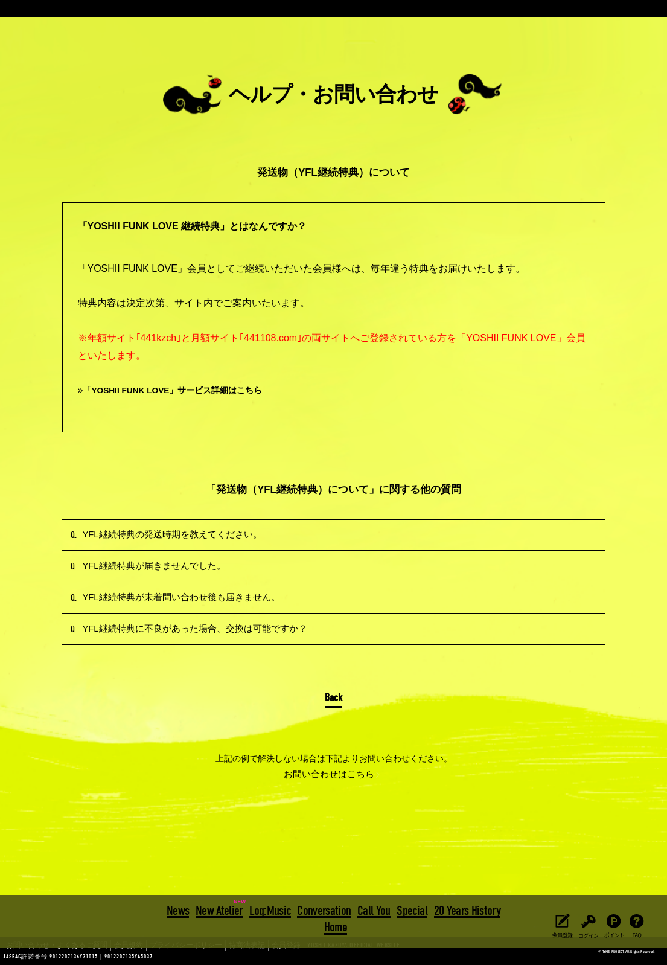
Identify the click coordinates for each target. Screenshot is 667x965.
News (179, 909)
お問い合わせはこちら (329, 824)
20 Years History (465, 909)
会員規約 (109, 956)
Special (410, 909)
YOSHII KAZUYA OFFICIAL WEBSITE (296, 956)
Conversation (324, 909)
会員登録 (244, 956)
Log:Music (270, 909)
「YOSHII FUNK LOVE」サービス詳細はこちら (186, 390)
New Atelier (220, 909)
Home (335, 925)
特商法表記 (210, 956)
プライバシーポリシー (158, 956)
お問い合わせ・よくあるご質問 (48, 956)
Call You (373, 909)
